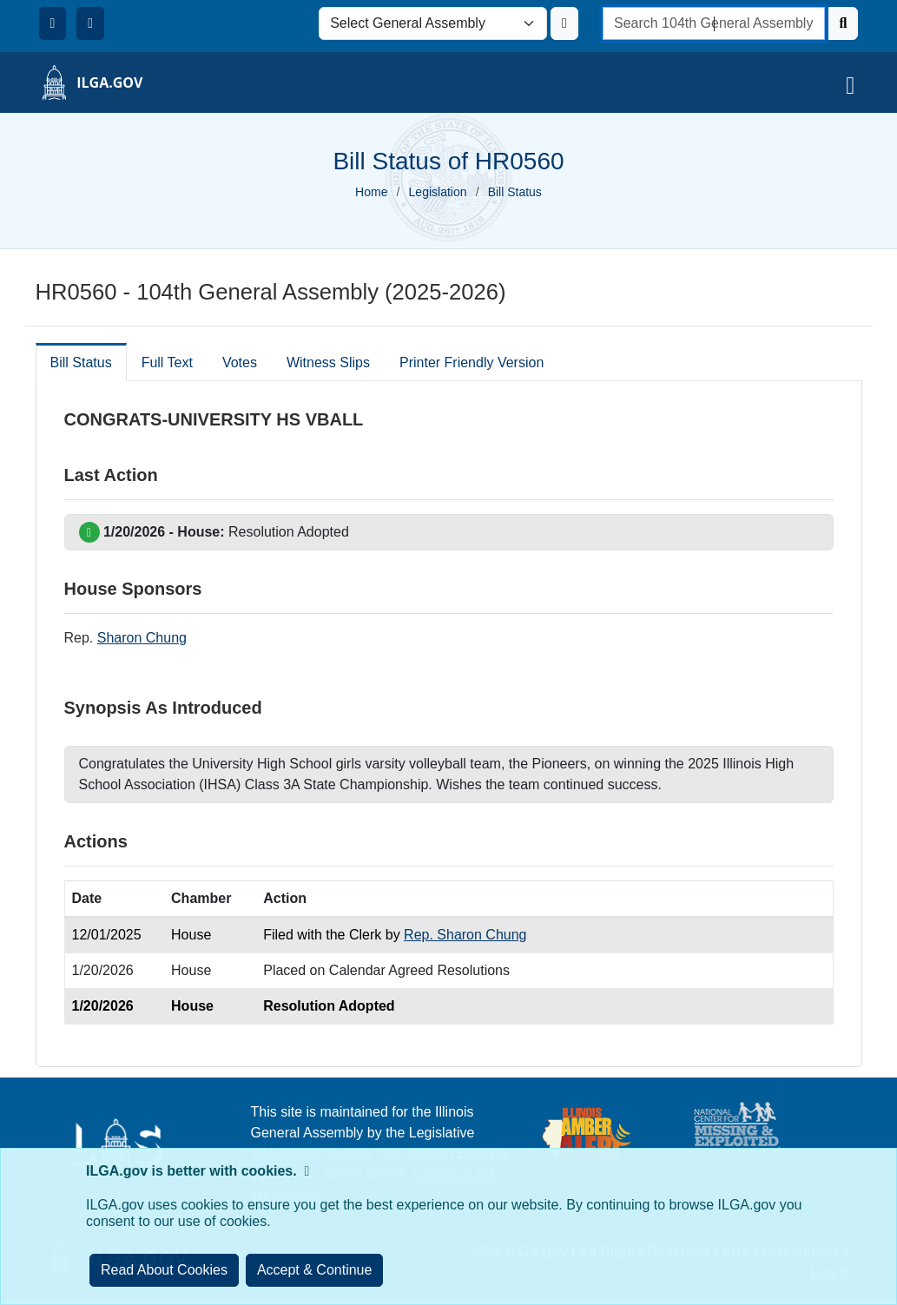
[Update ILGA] (564, 23)
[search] (714, 23)
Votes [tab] (239, 362)
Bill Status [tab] (81, 362)
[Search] (843, 23)
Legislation (438, 192)
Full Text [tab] (167, 362)
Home (371, 192)
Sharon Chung (142, 637)
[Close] (315, 1270)
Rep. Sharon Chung (465, 934)
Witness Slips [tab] (328, 362)
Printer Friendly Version (471, 362)
